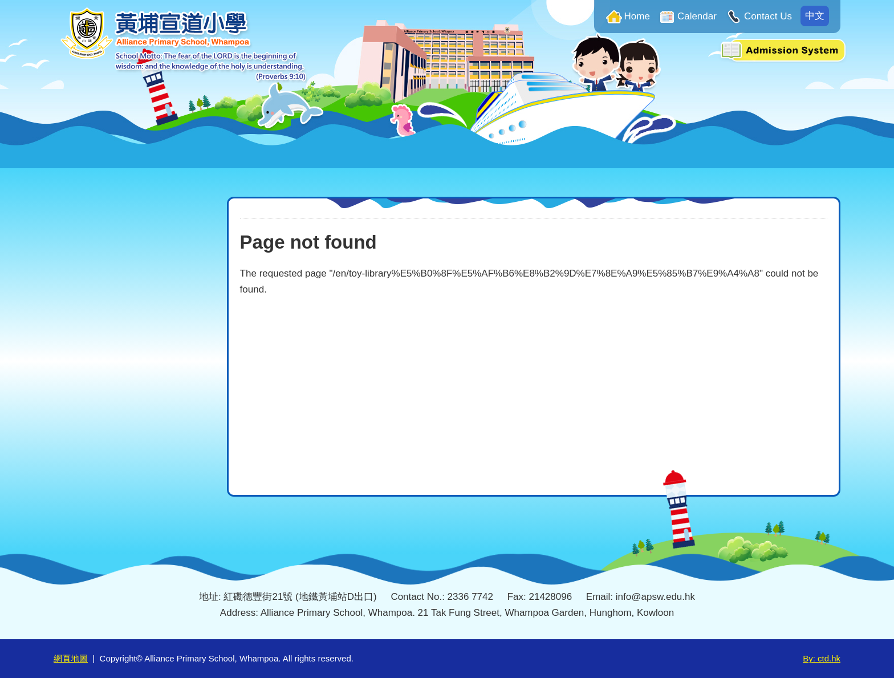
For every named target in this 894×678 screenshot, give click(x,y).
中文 (814, 15)
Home (637, 16)
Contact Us (768, 16)
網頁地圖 (71, 658)
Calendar (697, 16)
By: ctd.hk (821, 658)
